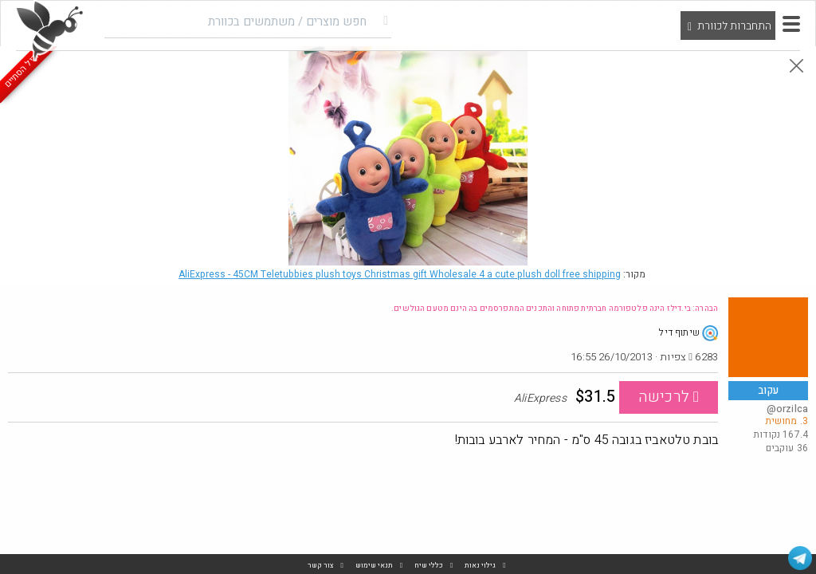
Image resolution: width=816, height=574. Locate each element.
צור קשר (321, 565)
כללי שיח (428, 565)
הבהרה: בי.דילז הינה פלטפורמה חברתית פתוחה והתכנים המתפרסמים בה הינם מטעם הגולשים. (554, 308)
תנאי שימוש (374, 565)
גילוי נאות (480, 565)
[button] (791, 24)
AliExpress (399, 274)
